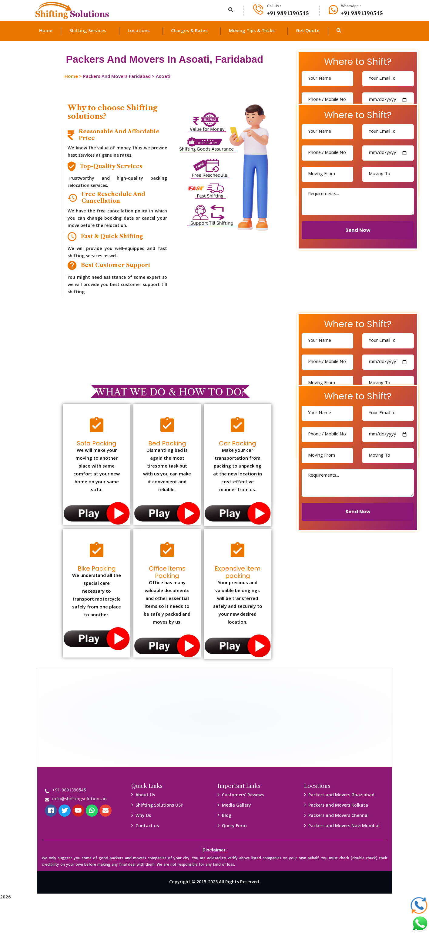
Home (71, 77)
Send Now (357, 230)
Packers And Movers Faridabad (117, 77)
